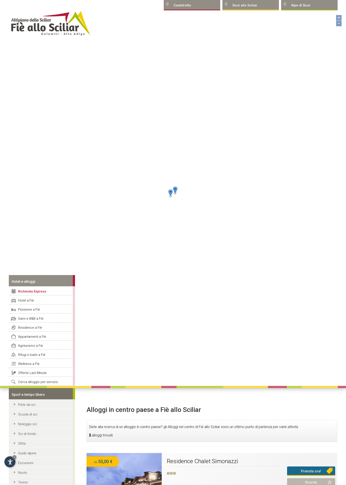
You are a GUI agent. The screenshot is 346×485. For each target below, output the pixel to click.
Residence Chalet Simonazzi (202, 461)
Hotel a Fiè (26, 300)
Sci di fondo (27, 434)
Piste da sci (27, 405)
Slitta (22, 443)
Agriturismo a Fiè (30, 346)
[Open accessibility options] (9, 461)
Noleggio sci (27, 424)
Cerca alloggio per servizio (38, 382)
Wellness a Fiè (28, 364)
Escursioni (25, 463)
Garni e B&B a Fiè (30, 319)
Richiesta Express (32, 291)
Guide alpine (27, 453)
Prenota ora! (311, 471)
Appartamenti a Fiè (32, 337)
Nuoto (22, 473)
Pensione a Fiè (29, 309)
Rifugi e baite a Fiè (31, 355)
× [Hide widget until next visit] (14, 457)
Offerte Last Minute (32, 373)
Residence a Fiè (30, 328)
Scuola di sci (27, 414)
